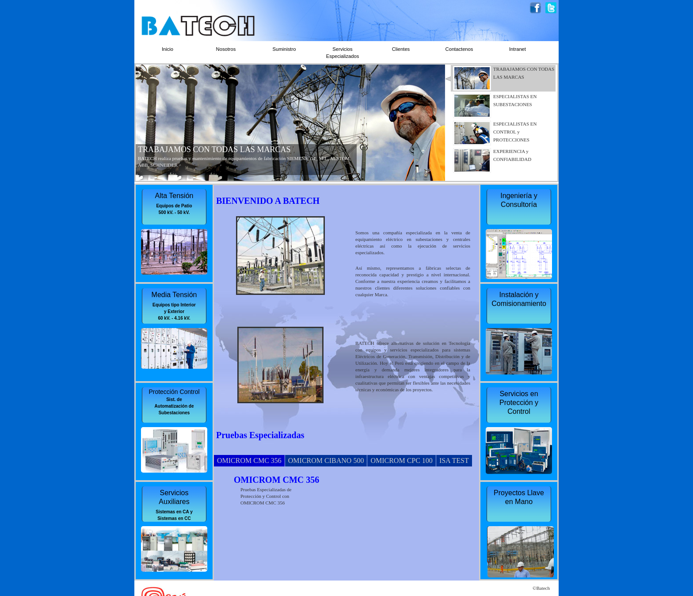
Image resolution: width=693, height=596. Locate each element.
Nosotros (226, 49)
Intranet (517, 49)
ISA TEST (454, 460)
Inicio (167, 49)
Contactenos (459, 49)
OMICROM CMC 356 (249, 460)
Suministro (284, 49)
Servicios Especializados (342, 52)
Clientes (401, 49)
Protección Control (173, 391)
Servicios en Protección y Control (518, 402)
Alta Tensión (174, 195)
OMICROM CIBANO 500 (326, 460)
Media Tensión (174, 294)
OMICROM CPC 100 (401, 460)
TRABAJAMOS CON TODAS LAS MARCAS (214, 149)
